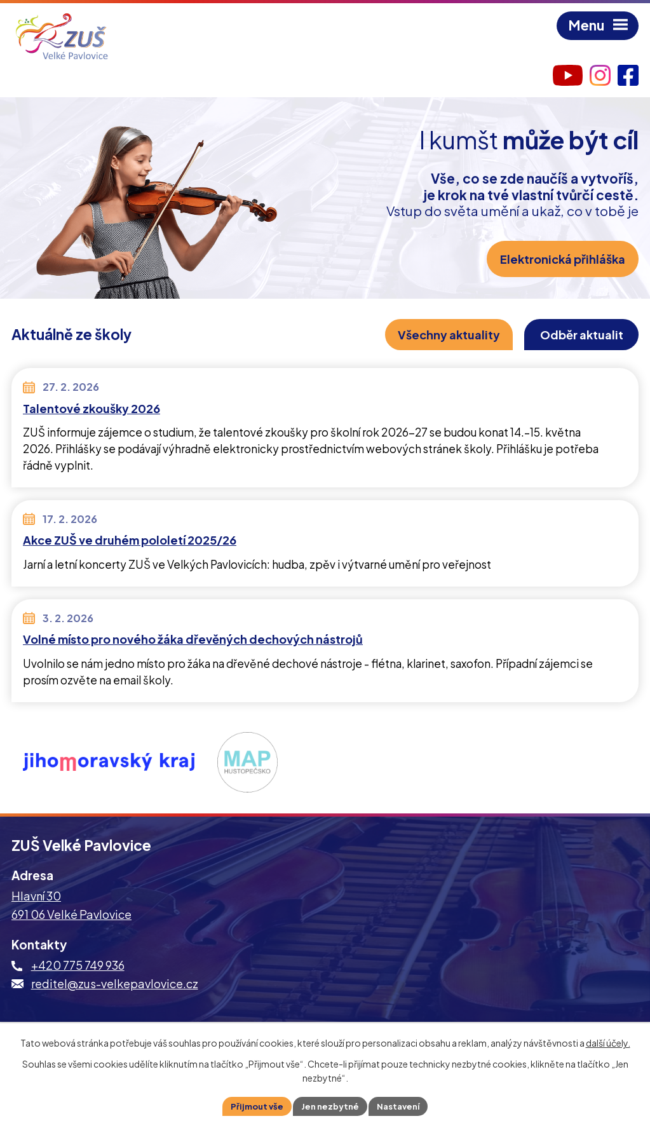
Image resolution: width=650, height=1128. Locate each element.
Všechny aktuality (435, 336)
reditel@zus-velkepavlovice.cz (114, 986)
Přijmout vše (252, 1105)
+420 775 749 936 (78, 967)
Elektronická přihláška (560, 260)
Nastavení (402, 1105)
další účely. (608, 1041)
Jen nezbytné (329, 1105)
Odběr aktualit (576, 336)
